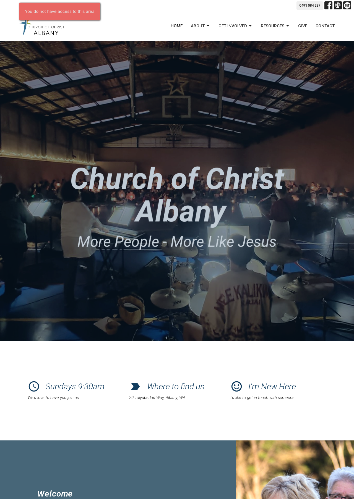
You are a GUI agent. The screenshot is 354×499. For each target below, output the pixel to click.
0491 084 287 (309, 5)
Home (177, 25)
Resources (275, 26)
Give (302, 25)
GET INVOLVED (235, 26)
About (200, 26)
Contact (325, 25)
